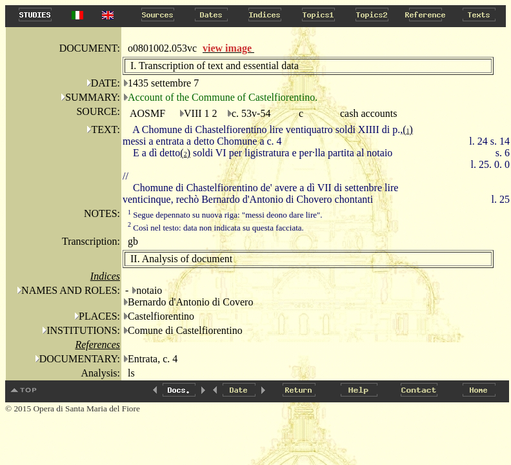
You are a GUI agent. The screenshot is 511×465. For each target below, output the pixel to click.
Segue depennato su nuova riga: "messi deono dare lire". (225, 215)
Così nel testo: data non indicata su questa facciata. (216, 227)
